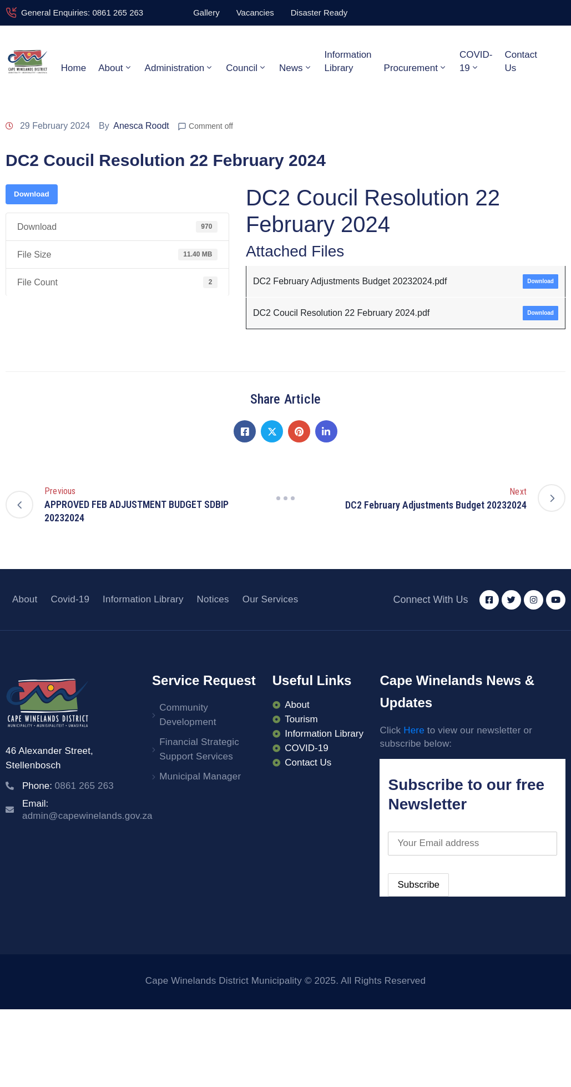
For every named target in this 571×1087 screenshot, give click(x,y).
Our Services (270, 599)
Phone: (68, 786)
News (295, 67)
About (115, 67)
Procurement (415, 67)
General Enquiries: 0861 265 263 (82, 12)
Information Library (348, 61)
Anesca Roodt (141, 125)
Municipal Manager (200, 776)
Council (246, 67)
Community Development (187, 714)
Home (73, 68)
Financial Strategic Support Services (199, 749)
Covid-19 (69, 599)
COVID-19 (476, 61)
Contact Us (520, 61)
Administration (179, 67)
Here (414, 730)
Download (31, 194)
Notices (213, 599)
